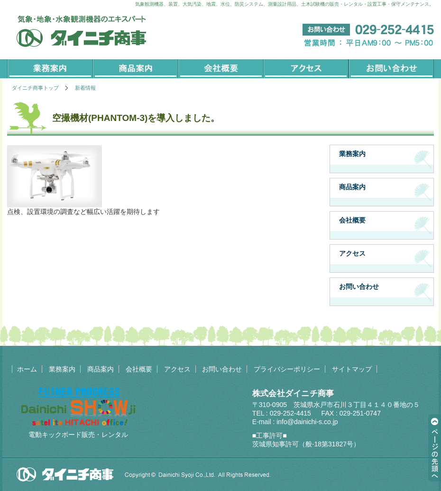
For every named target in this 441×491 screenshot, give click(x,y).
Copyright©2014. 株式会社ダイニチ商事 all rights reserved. (143, 474)
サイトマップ (352, 369)
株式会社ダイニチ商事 (293, 393)
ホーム (27, 369)
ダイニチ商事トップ (35, 88)
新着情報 (85, 88)
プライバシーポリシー (287, 369)
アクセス (306, 68)
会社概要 (220, 68)
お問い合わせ (391, 68)
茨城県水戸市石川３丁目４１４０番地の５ (357, 404)
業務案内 (49, 68)
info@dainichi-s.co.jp (307, 422)
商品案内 (135, 68)
